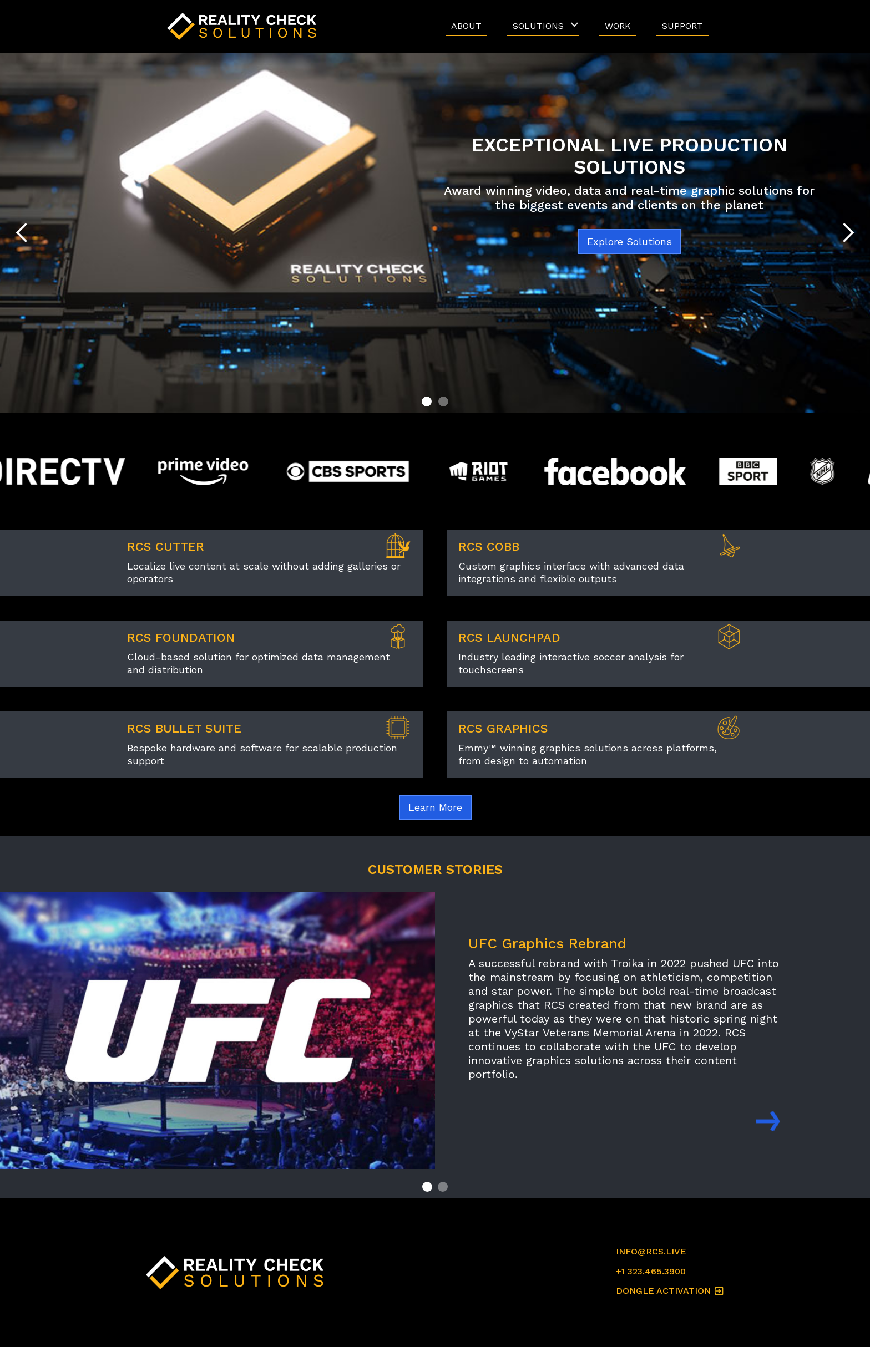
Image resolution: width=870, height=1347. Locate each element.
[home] (244, 26)
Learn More (435, 807)
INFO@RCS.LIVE (651, 1251)
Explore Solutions (629, 241)
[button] (543, 26)
